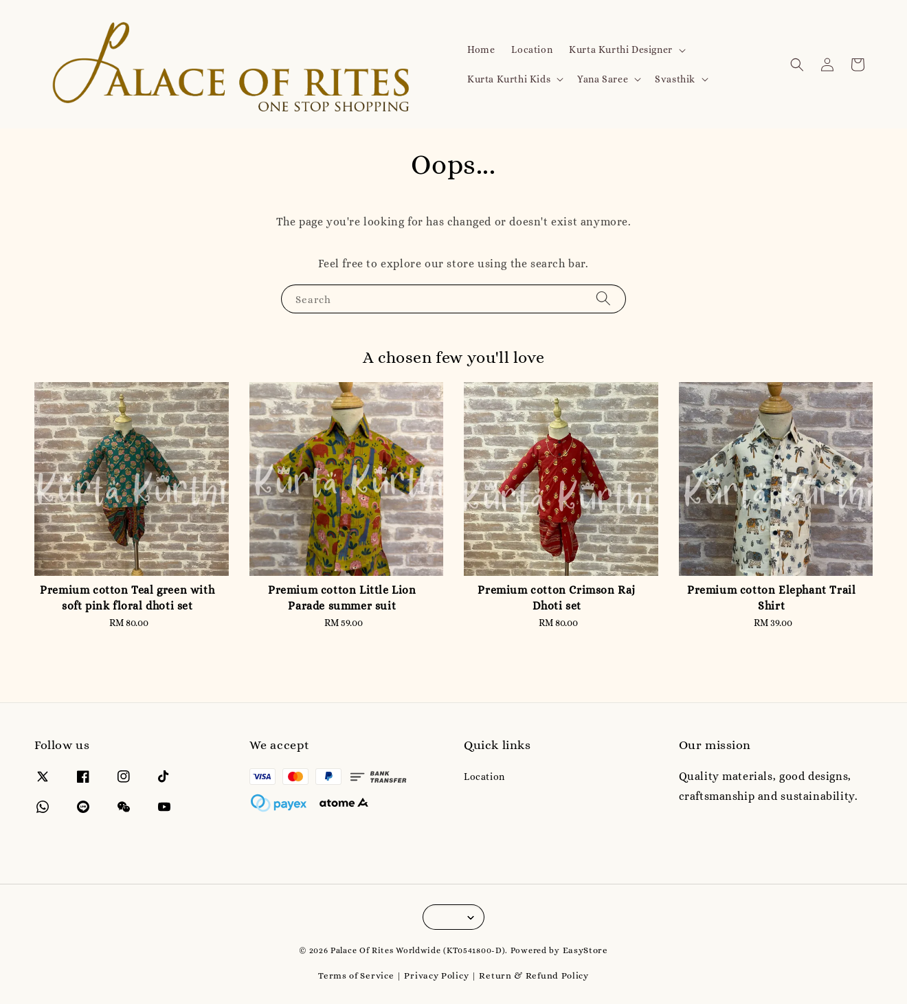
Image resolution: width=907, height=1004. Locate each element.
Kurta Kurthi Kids (508, 79)
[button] (797, 64)
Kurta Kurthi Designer (621, 49)
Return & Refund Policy (533, 975)
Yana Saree (602, 79)
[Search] (603, 298)
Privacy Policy (436, 975)
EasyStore (585, 950)
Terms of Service (356, 975)
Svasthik (675, 79)
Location (531, 49)
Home (481, 49)
